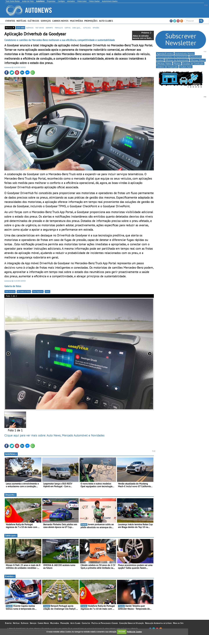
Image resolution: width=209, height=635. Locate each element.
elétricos (29, 27)
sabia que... (76, 27)
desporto (49, 27)
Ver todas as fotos (23, 291)
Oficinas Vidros (164, 63)
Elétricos (33, 20)
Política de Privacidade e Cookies (104, 623)
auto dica (87, 27)
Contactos (86, 623)
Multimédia (76, 20)
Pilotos (177, 63)
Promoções (91, 20)
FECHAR (121, 631)
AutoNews (11, 454)
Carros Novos (60, 20)
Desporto (10, 494)
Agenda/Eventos (165, 53)
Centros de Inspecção (167, 66)
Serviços (46, 20)
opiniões (96, 27)
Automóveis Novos (184, 53)
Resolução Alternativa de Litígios (158, 623)
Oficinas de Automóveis (176, 60)
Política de (134, 631)
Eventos (10, 20)
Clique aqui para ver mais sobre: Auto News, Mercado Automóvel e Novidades (54, 435)
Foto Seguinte (38, 291)
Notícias (21, 20)
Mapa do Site (178, 623)
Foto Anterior (10, 291)
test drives (39, 27)
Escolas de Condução (193, 63)
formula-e (59, 27)
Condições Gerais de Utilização (131, 623)
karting (67, 27)
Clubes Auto (186, 66)
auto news (20, 27)
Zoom (47, 291)
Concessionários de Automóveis (172, 56)
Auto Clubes (106, 20)
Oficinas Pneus (197, 60)
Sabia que (11, 535)
